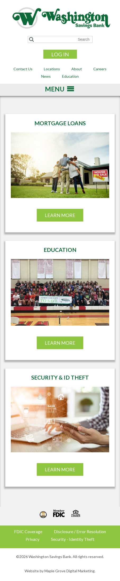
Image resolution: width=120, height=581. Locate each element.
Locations (52, 69)
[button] (54, 90)
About (76, 69)
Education (70, 76)
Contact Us (23, 69)
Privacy (32, 539)
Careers (100, 69)
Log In (60, 54)
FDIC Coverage (28, 531)
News (46, 76)
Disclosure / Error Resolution (80, 531)
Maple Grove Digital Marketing (69, 571)
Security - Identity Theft (72, 539)
